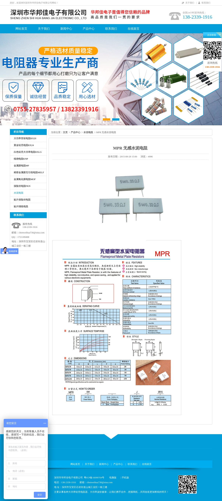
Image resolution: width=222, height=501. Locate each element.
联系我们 (206, 2)
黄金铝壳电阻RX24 (24, 145)
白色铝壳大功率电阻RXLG (28, 152)
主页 (65, 132)
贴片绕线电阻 (21, 206)
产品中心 (89, 28)
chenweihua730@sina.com (32, 232)
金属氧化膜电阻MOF (25, 179)
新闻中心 (66, 28)
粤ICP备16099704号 (94, 477)
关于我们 (189, 2)
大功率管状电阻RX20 (25, 138)
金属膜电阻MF (21, 165)
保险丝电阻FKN (22, 186)
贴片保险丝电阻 (22, 199)
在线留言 (133, 28)
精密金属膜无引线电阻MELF (29, 172)
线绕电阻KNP (21, 158)
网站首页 (21, 28)
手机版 (125, 477)
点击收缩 (211, 35)
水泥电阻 (18, 192)
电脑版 (112, 477)
